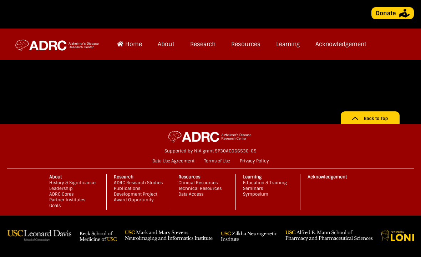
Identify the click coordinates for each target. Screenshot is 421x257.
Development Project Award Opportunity (135, 197)
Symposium (255, 194)
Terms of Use (217, 161)
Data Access (190, 194)
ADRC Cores (61, 194)
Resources (245, 44)
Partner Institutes (67, 200)
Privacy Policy (254, 161)
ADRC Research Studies (138, 183)
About (166, 44)
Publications (127, 188)
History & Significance (72, 183)
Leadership (61, 188)
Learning (288, 44)
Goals (55, 205)
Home (129, 44)
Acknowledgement (340, 44)
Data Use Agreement (173, 161)
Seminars (253, 188)
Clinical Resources (198, 183)
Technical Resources (200, 188)
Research (202, 44)
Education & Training (265, 183)
